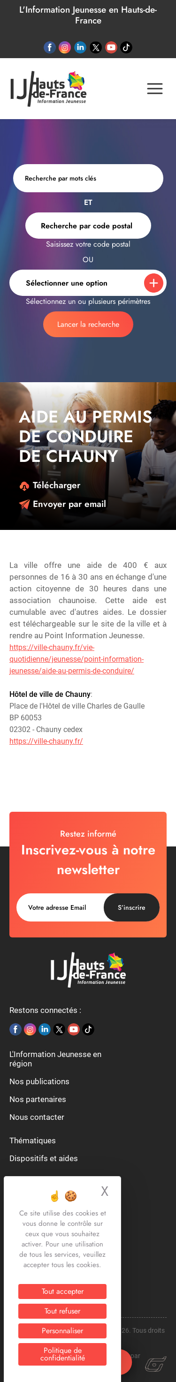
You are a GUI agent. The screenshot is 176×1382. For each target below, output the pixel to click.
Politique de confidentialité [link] (62, 1354)
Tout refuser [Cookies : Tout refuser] (62, 1311)
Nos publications (39, 1081)
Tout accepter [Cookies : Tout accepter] (63, 1291)
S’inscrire (131, 907)
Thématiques (32, 1140)
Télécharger (49, 485)
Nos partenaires (37, 1099)
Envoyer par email (62, 504)
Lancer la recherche (88, 324)
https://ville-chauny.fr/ (46, 741)
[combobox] (88, 225)
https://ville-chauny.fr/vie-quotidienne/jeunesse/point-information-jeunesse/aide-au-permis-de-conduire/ (76, 659)
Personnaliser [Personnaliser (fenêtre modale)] (62, 1330)
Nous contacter (36, 1117)
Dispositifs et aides (43, 1158)
